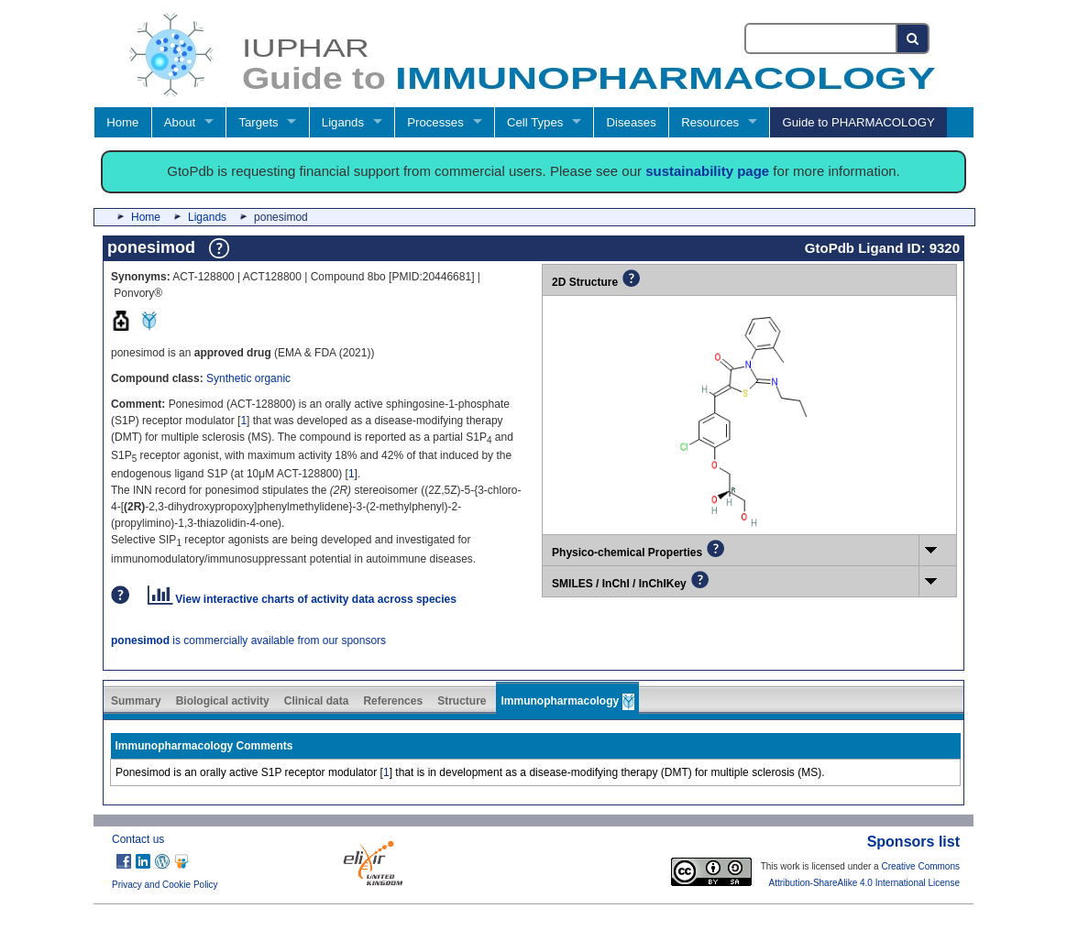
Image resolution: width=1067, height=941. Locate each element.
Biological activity (223, 701)
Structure (461, 701)
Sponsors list (913, 841)
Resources (710, 122)
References (393, 701)
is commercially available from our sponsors (248, 640)
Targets (258, 122)
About (179, 122)
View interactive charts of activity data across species (302, 599)
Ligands (343, 122)
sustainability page (707, 171)
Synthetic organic (248, 378)
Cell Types (535, 122)
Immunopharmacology (567, 702)
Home (122, 122)
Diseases (631, 122)
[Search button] (913, 38)
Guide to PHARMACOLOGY (858, 122)
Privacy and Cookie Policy (165, 885)
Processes (435, 122)
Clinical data (316, 701)
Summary (136, 701)
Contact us (138, 839)
